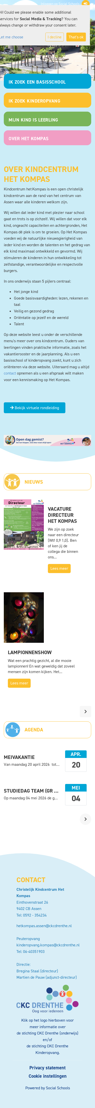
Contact (30, 879)
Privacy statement (47, 1068)
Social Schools (58, 1088)
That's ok (76, 37)
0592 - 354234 (35, 915)
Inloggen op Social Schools (64, 4)
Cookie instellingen (48, 1076)
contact (10, 373)
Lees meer (59, 568)
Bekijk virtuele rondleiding (34, 407)
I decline (55, 37)
